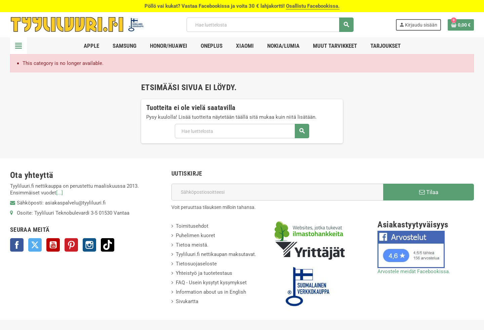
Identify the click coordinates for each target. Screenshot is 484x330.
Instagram (89, 245)
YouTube (53, 245)
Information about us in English (211, 292)
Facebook (17, 245)
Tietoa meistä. (192, 245)
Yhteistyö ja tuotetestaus (204, 273)
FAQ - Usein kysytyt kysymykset (211, 283)
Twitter (35, 245)
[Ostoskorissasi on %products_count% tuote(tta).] (461, 25)
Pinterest (71, 245)
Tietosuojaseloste (196, 264)
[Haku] (270, 24)
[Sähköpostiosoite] (277, 192)
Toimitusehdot (192, 226)
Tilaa (428, 192)
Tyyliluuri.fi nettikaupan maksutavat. (216, 254)
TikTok (107, 245)
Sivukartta (187, 301)
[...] (59, 193)
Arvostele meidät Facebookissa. (413, 271)
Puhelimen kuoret (195, 235)
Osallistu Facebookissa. (312, 6)
